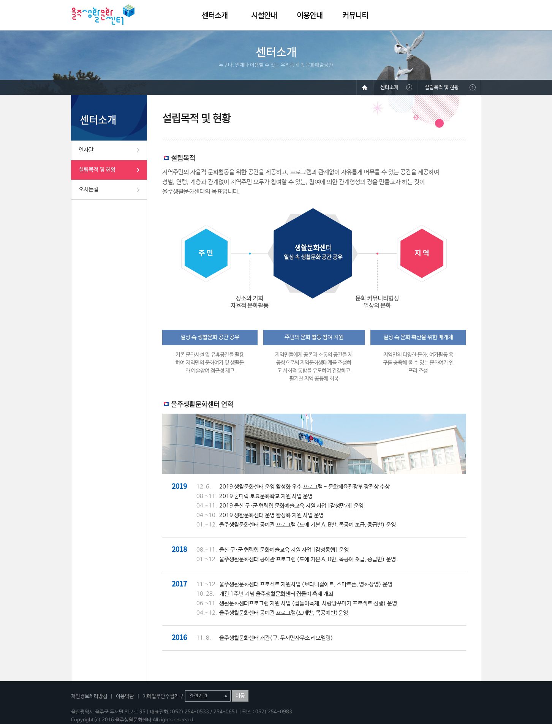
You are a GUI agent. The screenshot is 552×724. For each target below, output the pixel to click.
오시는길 (88, 189)
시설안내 (264, 15)
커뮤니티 (355, 15)
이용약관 (125, 696)
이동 (240, 696)
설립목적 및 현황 (97, 169)
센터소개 (215, 15)
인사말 (86, 150)
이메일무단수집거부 (162, 696)
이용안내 (310, 15)
